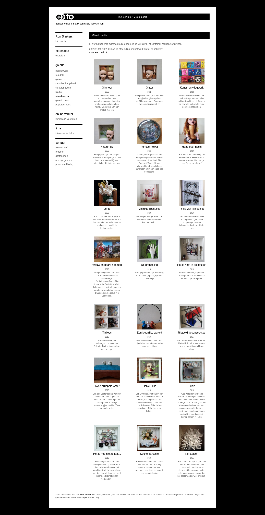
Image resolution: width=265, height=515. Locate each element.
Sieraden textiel (63, 87)
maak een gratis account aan (88, 23)
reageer (59, 151)
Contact (60, 142)
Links (58, 128)
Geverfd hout (62, 100)
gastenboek (61, 156)
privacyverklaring (64, 164)
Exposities (62, 51)
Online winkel (64, 114)
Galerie (60, 65)
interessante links (64, 133)
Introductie (60, 41)
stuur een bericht (98, 52)
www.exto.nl (85, 494)
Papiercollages (63, 104)
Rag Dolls (59, 75)
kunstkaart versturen (66, 119)
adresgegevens (63, 160)
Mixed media (62, 96)
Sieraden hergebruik (65, 83)
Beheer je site (62, 23)
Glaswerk (60, 79)
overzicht (60, 55)
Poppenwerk (61, 70)
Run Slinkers (124, 17)
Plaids (58, 92)
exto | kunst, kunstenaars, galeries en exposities (65, 17)
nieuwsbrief (61, 147)
